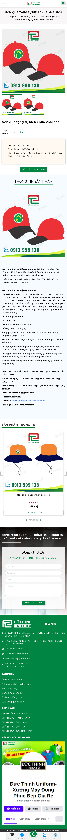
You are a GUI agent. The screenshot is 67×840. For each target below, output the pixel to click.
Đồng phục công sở (12, 693)
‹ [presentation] (2, 473)
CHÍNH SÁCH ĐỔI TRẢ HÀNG (17, 731)
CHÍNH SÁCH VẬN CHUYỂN (16, 718)
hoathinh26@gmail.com (45, 558)
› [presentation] (65, 473)
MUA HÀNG (39, 169)
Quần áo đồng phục (12, 697)
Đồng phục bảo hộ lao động (17, 684)
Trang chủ (12, 16)
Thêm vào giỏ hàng (33, 512)
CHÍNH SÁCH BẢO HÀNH (15, 722)
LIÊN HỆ (26, 169)
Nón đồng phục (28, 16)
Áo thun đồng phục (12, 679)
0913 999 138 (18, 558)
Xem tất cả (33, 520)
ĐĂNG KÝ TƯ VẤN (33, 603)
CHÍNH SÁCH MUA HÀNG (15, 713)
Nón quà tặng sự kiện (50, 16)
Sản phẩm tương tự (18, 424)
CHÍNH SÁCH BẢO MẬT (14, 726)
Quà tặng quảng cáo (13, 701)
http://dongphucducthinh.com (29, 401)
